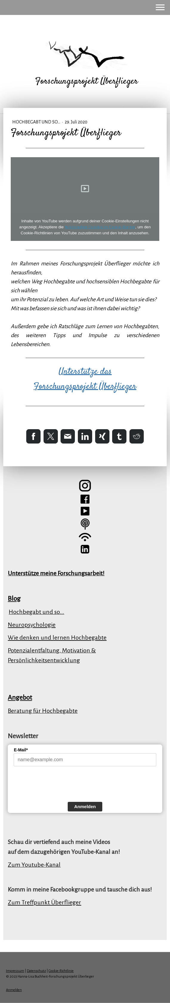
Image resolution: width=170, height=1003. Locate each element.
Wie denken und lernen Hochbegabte (57, 637)
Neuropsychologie (31, 624)
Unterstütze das (85, 371)
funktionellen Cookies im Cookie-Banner (100, 227)
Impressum (15, 971)
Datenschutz (36, 971)
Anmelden (85, 806)
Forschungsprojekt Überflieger (85, 386)
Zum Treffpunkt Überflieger (44, 902)
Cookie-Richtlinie (61, 971)
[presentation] (59, 783)
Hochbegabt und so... (36, 122)
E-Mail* (21, 749)
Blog (14, 598)
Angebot (20, 697)
